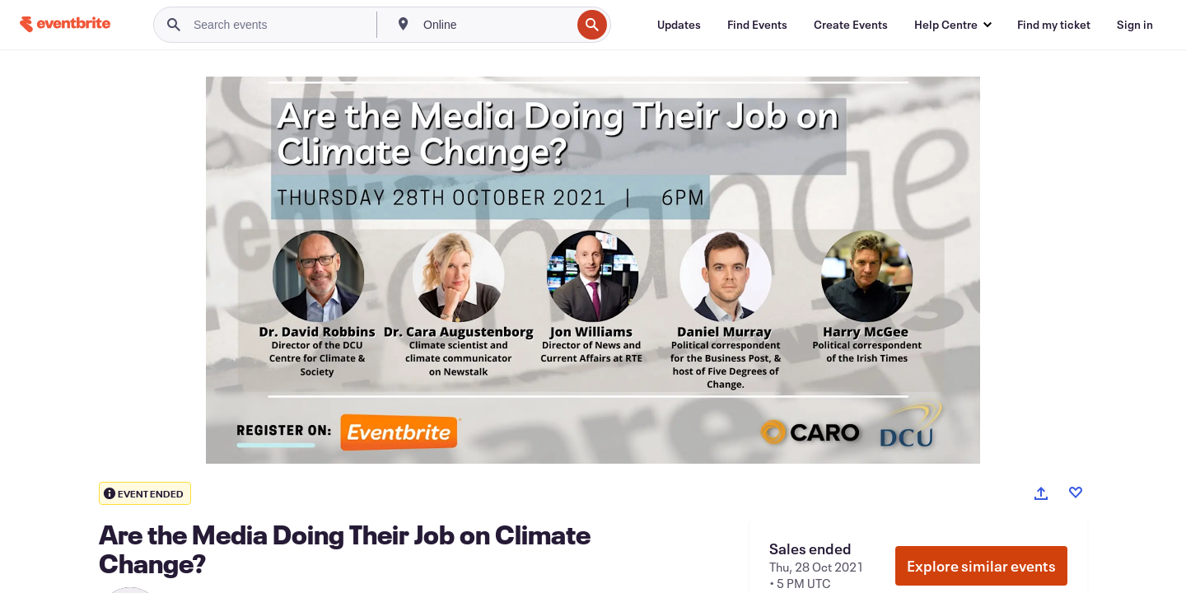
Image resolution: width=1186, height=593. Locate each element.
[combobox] (495, 25)
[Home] (65, 24)
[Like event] (1075, 492)
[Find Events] (757, 24)
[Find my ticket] (1054, 24)
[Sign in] (1135, 24)
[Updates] (679, 24)
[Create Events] (851, 24)
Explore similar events (981, 566)
